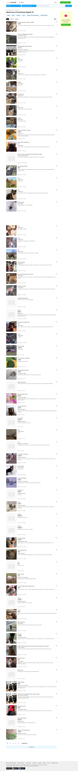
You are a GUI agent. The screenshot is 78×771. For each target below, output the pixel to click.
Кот (18, 562)
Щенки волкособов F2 (22, 718)
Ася (18, 106)
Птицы (24, 15)
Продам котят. (20, 490)
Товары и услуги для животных (33, 15)
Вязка (19, 430)
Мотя (19, 58)
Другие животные (44, 15)
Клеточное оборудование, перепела (25, 34)
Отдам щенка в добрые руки (23, 142)
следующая (24, 743)
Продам (19, 514)
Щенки (19, 310)
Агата (19, 190)
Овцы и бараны (21, 346)
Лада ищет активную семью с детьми (25, 274)
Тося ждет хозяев (21, 262)
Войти (55, 2)
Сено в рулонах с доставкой (23, 358)
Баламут (19, 82)
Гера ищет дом (21, 94)
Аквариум (18, 15)
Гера (19, 250)
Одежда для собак (21, 706)
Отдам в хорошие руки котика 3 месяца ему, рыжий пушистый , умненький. (33, 646)
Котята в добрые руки (22, 550)
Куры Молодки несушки (22, 166)
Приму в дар (20, 670)
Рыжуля (19, 118)
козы (19, 442)
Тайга (19, 70)
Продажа (19, 634)
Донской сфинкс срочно (22, 394)
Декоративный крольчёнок (23, 370)
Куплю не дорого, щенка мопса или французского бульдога (30, 154)
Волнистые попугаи (22, 382)
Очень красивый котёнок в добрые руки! (26, 586)
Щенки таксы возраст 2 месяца (24, 130)
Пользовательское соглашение (41, 764)
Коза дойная (20, 418)
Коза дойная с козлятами (23, 454)
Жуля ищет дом (21, 202)
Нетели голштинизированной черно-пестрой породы (28, 694)
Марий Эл (22, 2)
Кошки (13, 15)
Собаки (8, 15)
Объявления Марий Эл (10, 10)
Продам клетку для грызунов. (24, 730)
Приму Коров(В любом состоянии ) (25, 46)
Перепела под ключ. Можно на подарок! (26, 22)
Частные (11, 19)
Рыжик (19, 238)
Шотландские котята (22, 406)
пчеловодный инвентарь (23, 298)
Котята (19, 502)
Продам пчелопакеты (22, 478)
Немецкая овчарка (21, 538)
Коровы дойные (21, 682)
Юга (18, 226)
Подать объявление (65, 2)
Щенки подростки (21, 622)
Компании (16, 19)
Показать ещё (31, 747)
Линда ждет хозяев (22, 286)
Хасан (19, 178)
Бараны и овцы (21, 574)
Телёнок (19, 598)
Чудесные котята (21, 658)
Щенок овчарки (21, 466)
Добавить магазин (66, 24)
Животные (17, 10)
